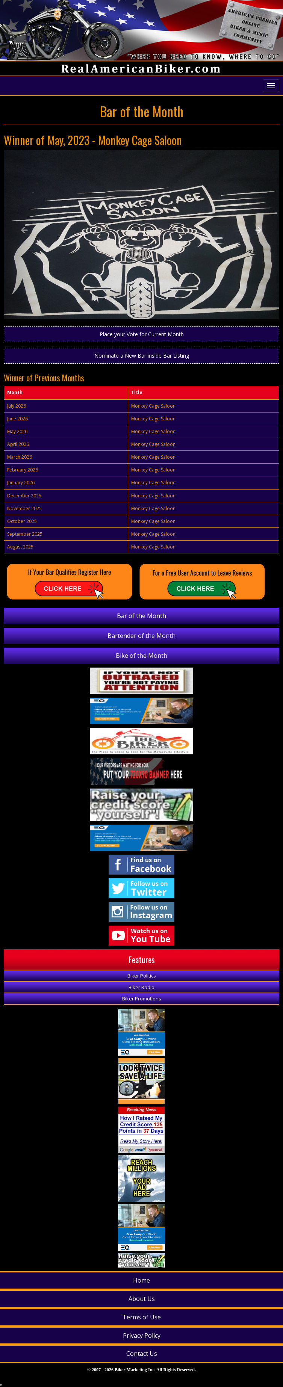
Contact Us (141, 1353)
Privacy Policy (141, 1335)
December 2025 (24, 496)
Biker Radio (141, 987)
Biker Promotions (141, 998)
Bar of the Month (141, 616)
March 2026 (19, 457)
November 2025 (24, 508)
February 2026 (22, 470)
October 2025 (22, 521)
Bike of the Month (141, 655)
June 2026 (17, 418)
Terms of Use (142, 1317)
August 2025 (20, 547)
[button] (24, 234)
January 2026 (21, 482)
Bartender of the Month (141, 636)
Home (141, 1280)
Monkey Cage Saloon (153, 406)
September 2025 (24, 534)
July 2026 (16, 406)
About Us (142, 1299)
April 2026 (18, 444)
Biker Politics (141, 975)
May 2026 (17, 431)
